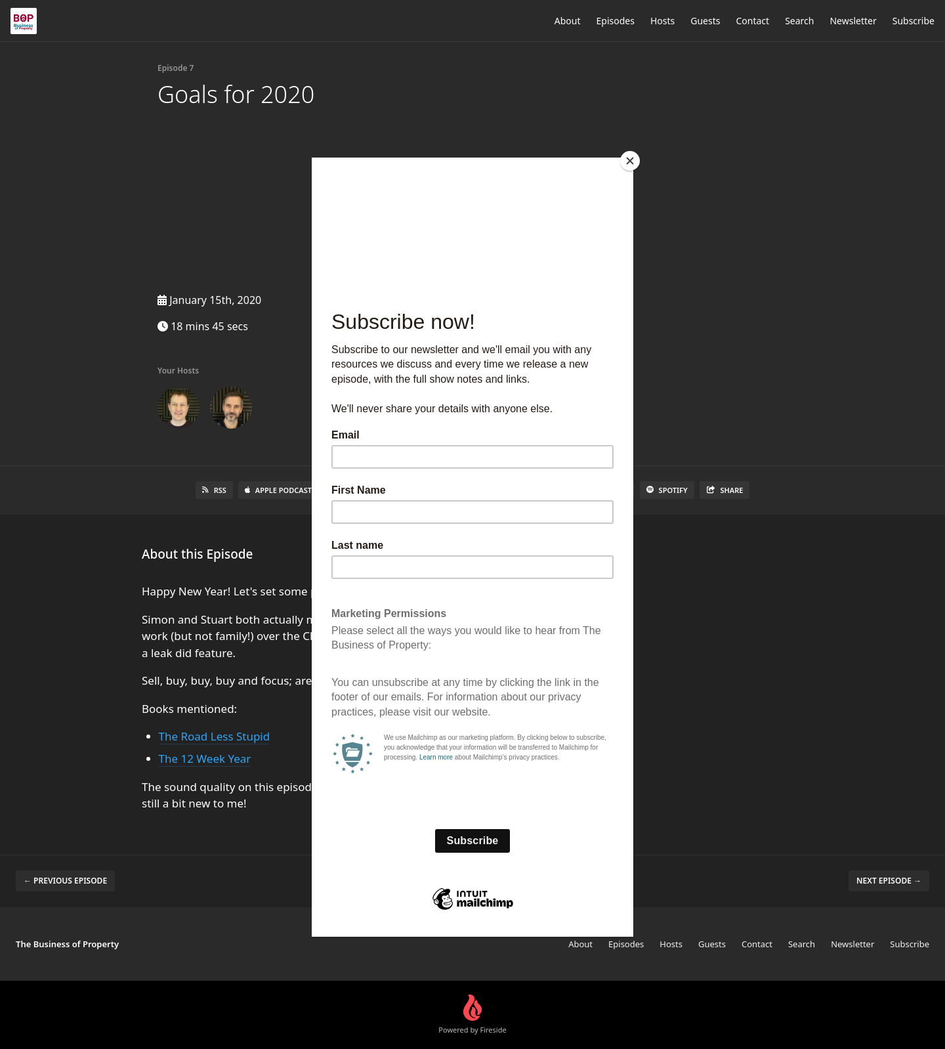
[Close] (630, 161)
